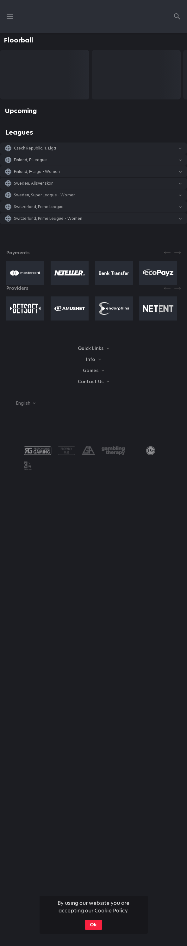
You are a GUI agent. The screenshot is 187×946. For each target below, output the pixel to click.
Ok (93, 925)
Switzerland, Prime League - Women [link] (48, 218)
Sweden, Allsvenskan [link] (33, 183)
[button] (93, 148)
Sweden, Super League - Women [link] (45, 195)
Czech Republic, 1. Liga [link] (35, 148)
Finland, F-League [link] (30, 159)
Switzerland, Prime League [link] (39, 206)
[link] (150, 450)
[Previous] (167, 253)
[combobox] (20, 403)
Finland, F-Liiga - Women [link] (37, 171)
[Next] (177, 253)
